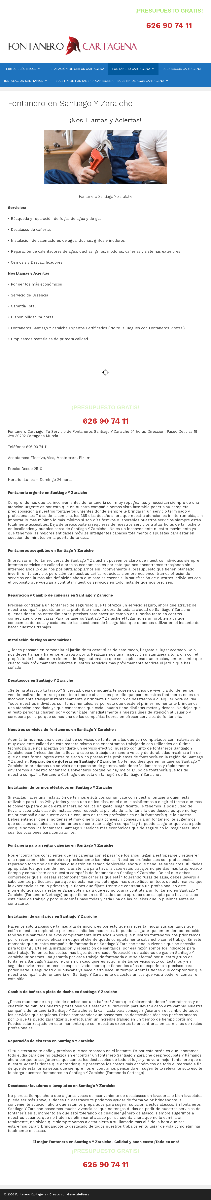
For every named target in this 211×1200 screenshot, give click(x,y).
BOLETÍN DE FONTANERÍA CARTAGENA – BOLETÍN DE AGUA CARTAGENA (113, 81)
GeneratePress (78, 1194)
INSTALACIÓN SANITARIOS (28, 81)
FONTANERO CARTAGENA (135, 69)
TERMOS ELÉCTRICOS (24, 69)
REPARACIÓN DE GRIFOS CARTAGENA (76, 69)
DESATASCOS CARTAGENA (181, 69)
